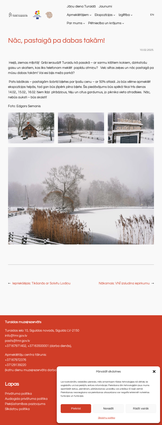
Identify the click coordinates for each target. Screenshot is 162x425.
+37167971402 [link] (15, 346)
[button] (154, 371)
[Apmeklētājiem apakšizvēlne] (91, 15)
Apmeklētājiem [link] (78, 15)
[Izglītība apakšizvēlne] (132, 15)
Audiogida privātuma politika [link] (26, 399)
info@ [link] (9, 335)
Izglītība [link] (124, 15)
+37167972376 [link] (15, 360)
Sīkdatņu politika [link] (106, 418)
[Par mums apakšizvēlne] (84, 23)
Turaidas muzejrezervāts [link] (23, 322)
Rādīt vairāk (141, 408)
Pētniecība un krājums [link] (104, 23)
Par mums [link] (74, 23)
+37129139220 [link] (15, 365)
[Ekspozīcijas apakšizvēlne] (114, 15)
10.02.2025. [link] (147, 49)
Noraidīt (108, 408)
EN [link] (152, 14)
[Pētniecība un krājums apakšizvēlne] (123, 23)
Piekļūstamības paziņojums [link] (25, 404)
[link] (18, 15)
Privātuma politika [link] (18, 393)
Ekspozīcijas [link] (104, 15)
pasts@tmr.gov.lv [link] (17, 341)
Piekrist (76, 408)
